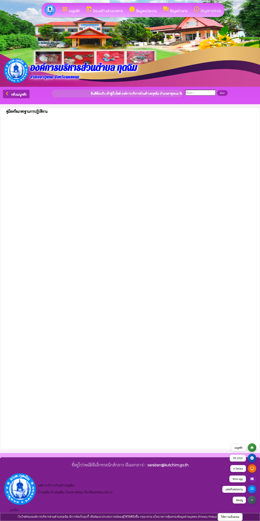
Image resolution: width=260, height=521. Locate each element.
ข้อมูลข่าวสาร (175, 10)
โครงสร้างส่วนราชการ (104, 10)
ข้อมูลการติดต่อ (207, 10)
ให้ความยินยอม (230, 516)
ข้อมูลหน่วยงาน (143, 10)
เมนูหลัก (71, 10)
